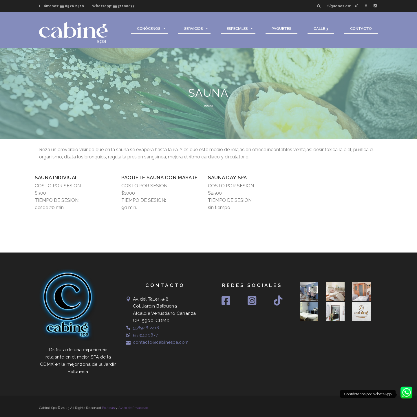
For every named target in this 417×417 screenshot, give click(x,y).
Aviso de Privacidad (133, 408)
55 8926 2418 (72, 6)
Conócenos (148, 28)
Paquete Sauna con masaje (159, 177)
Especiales (237, 28)
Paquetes (281, 28)
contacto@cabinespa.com (161, 342)
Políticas (108, 408)
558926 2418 (146, 327)
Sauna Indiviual (56, 177)
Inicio (208, 105)
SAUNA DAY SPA (227, 177)
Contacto (361, 28)
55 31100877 (124, 6)
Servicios (193, 28)
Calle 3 (321, 28)
